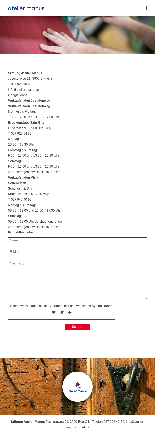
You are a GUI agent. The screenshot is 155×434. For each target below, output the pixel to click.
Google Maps (17, 95)
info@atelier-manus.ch (24, 89)
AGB (85, 427)
